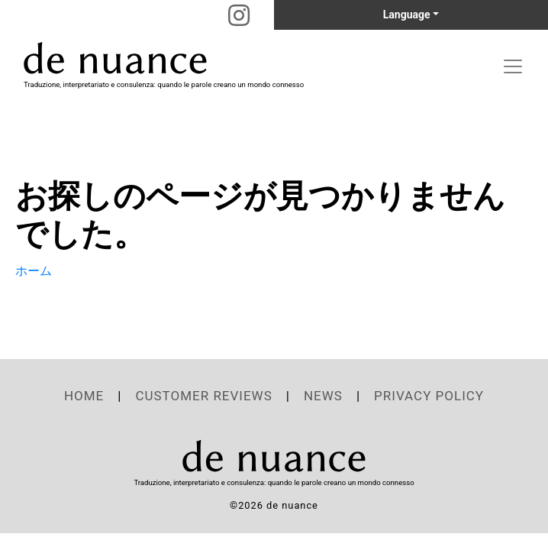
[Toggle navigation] (512, 66)
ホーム (33, 271)
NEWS (323, 395)
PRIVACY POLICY (429, 395)
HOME (84, 395)
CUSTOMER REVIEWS (203, 395)
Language (406, 14)
